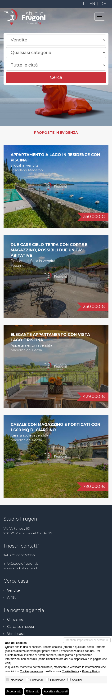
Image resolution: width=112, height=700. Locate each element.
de (103, 3)
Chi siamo (15, 619)
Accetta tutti (13, 691)
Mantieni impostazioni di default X (87, 640)
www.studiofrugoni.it (20, 568)
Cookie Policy (70, 671)
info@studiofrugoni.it (21, 563)
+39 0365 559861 (22, 555)
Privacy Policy (91, 671)
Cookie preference (31, 671)
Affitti (11, 597)
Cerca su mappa (20, 626)
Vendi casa (16, 634)
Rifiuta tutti (32, 691)
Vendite (13, 590)
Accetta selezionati (55, 691)
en (92, 3)
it (83, 3)
